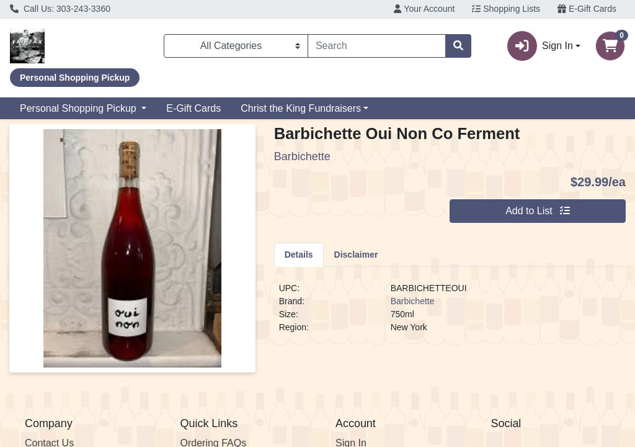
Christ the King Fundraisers (301, 108)
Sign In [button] (540, 46)
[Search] (377, 46)
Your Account (424, 9)
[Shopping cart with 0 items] (610, 46)
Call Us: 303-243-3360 (60, 9)
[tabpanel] (450, 313)
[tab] (299, 254)
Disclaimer (356, 255)
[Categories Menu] (236, 46)
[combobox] (377, 46)
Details (299, 255)
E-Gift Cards (586, 9)
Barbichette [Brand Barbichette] (413, 301)
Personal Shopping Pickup (79, 108)
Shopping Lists (506, 9)
